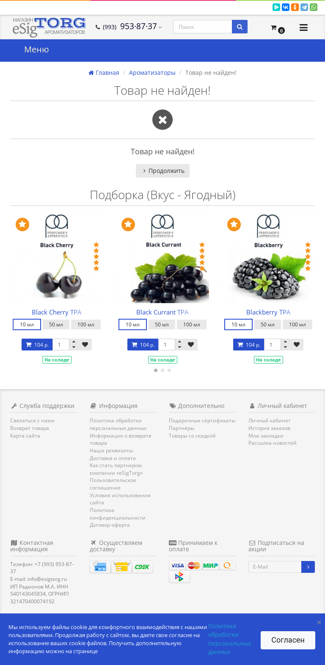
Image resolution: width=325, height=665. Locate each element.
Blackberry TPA (268, 312)
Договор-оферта (110, 524)
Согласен (288, 639)
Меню (36, 49)
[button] (278, 27)
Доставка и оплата (113, 458)
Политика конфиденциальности (118, 513)
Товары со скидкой (192, 435)
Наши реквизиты (111, 450)
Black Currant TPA (162, 312)
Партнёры (181, 428)
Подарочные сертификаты (202, 420)
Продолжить (163, 171)
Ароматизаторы (152, 72)
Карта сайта (25, 435)
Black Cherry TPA (57, 312)
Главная (103, 72)
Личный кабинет (269, 420)
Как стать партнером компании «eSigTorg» (116, 469)
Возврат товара (29, 428)
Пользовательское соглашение (113, 483)
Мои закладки (266, 435)
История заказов (269, 428)
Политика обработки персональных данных (118, 424)
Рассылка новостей (272, 442)
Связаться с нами (32, 420)
